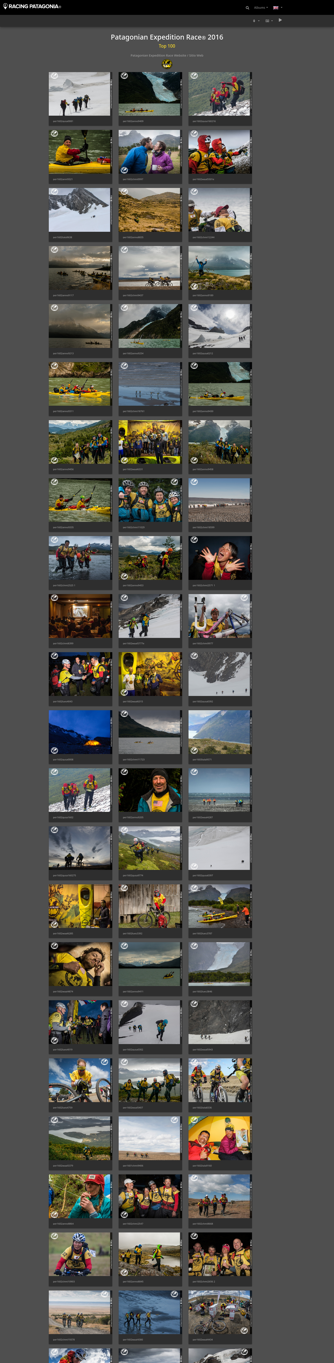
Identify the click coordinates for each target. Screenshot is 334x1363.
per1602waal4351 (184, 1304)
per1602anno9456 (184, 322)
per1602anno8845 (124, 890)
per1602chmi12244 (64, 218)
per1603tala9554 (244, 1356)
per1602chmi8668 (245, 839)
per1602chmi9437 (184, 218)
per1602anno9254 (124, 270)
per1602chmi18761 (64, 322)
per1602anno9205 (124, 580)
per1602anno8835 (245, 166)
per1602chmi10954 (64, 1097)
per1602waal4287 (184, 580)
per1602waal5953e (64, 1149)
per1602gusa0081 (63, 115)
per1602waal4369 (63, 1046)
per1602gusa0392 (63, 529)
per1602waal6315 (245, 477)
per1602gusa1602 (63, 580)
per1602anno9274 (184, 994)
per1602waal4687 (124, 994)
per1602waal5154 (184, 1097)
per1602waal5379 (184, 787)
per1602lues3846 (245, 684)
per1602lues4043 (184, 477)
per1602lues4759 (245, 735)
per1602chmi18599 (246, 373)
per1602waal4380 (63, 942)
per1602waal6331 (245, 322)
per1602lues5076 (123, 1149)
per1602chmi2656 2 (185, 890)
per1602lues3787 (62, 684)
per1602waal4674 (245, 1253)
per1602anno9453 (124, 425)
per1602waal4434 (124, 942)
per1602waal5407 (63, 787)
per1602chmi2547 (184, 839)
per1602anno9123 (184, 1356)
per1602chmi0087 (245, 1304)
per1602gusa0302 (124, 735)
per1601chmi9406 (245, 787)
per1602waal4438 (184, 942)
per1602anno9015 (184, 1201)
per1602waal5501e (124, 166)
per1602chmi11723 (185, 529)
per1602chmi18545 (185, 1149)
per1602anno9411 (184, 684)
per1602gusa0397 (124, 632)
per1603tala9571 (244, 529)
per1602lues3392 (245, 632)
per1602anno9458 (63, 373)
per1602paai (121, 1356)
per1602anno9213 (63, 270)
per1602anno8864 (124, 839)
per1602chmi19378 (246, 890)
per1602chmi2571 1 (185, 425)
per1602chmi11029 (185, 373)
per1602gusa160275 (246, 580)
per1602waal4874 (124, 684)
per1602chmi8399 (245, 425)
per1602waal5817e (64, 1253)
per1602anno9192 (63, 1304)
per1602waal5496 (245, 1201)
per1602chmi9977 (124, 477)
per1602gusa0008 (124, 529)
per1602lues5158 (245, 994)
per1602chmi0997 (63, 166)
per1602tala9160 (62, 839)
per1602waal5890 (184, 1253)
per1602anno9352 (184, 1046)
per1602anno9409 (124, 115)
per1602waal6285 (184, 632)
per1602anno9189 (245, 218)
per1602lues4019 (62, 735)
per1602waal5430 (124, 1201)
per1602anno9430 (124, 322)
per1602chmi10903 (64, 890)
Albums (259, 7)
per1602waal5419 (63, 1201)
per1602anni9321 (245, 115)
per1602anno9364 (124, 1253)
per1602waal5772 (63, 994)
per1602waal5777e (64, 477)
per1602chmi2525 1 (64, 425)
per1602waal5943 (184, 735)
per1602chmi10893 (246, 1046)
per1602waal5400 (245, 1097)
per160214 (120, 1304)
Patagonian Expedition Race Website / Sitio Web (167, 55)
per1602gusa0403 (124, 1097)
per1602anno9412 (63, 1356)
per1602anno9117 (124, 218)
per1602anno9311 (245, 270)
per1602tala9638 (183, 166)
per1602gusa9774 (63, 632)
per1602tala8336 (123, 787)
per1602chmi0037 (245, 942)
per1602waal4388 (245, 1149)
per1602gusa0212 (184, 270)
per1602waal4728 (124, 1046)
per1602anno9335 (124, 373)
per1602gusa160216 (185, 115)
